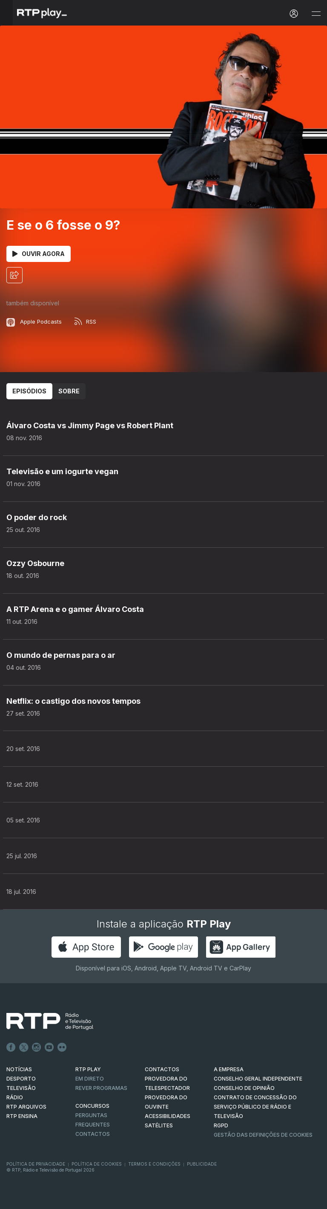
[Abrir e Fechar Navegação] (316, 14)
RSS (85, 321)
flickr (62, 1047)
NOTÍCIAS (19, 1069)
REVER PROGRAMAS (101, 1088)
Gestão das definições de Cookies (263, 1135)
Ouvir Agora (38, 253)
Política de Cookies (97, 1163)
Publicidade (202, 1163)
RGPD (221, 1125)
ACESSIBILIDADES (167, 1116)
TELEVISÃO (21, 1088)
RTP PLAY (88, 1069)
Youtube (49, 1047)
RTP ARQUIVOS (26, 1107)
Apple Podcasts (34, 321)
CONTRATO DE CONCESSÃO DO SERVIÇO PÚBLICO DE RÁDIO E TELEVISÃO (255, 1106)
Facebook (11, 1047)
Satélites (159, 1125)
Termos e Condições (154, 1163)
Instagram (36, 1047)
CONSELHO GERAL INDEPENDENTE (258, 1078)
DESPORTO (21, 1078)
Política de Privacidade (35, 1163)
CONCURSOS (92, 1106)
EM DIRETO (89, 1078)
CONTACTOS (162, 1069)
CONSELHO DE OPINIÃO (244, 1088)
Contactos (92, 1134)
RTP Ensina (21, 1116)
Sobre (69, 391)
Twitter (24, 1047)
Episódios (29, 391)
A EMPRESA (229, 1069)
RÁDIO (14, 1097)
